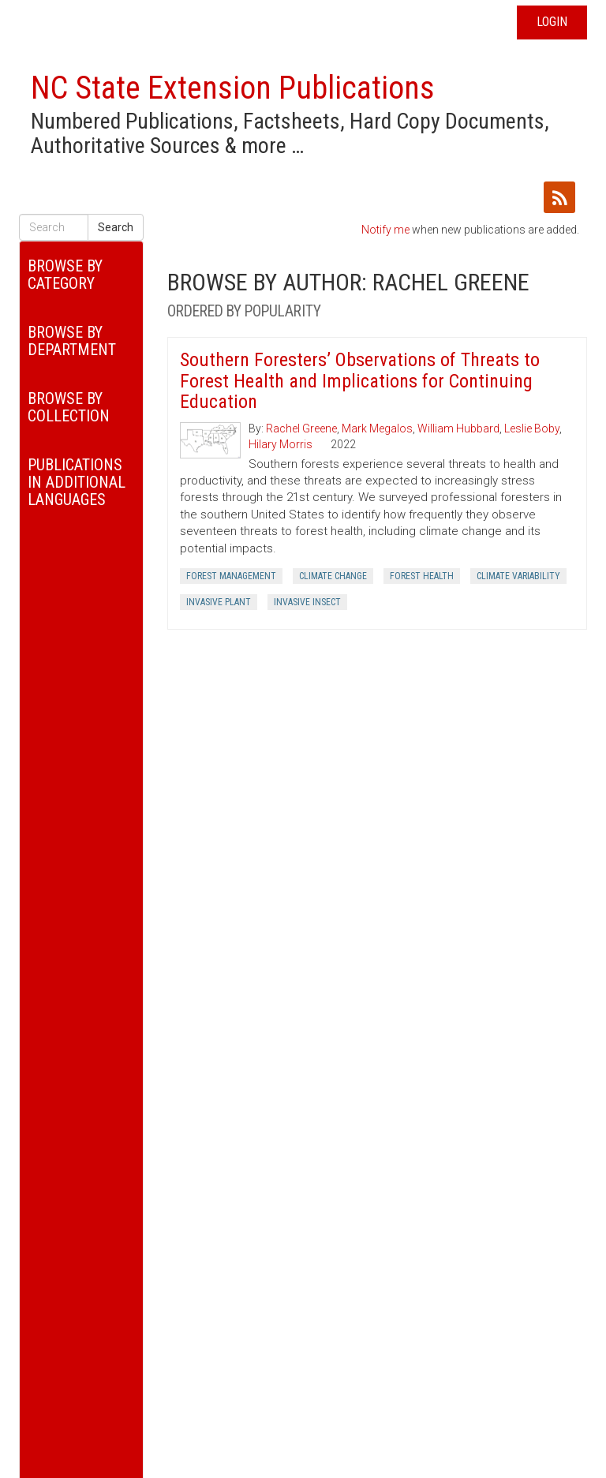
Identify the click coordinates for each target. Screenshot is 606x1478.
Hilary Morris (280, 444)
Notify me (385, 229)
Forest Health (422, 576)
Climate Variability (518, 576)
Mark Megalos (377, 428)
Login (552, 21)
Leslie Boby (531, 428)
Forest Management (231, 576)
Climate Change (333, 576)
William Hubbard (458, 428)
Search (115, 227)
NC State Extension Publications (233, 88)
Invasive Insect (307, 602)
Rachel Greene (301, 428)
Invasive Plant (218, 602)
